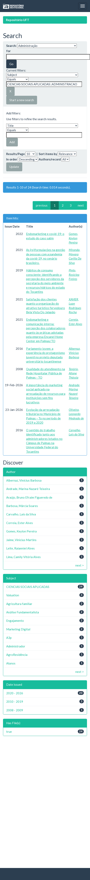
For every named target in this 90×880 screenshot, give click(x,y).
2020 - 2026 (14, 693)
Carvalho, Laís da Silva (21, 514)
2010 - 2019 (14, 701)
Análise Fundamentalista (22, 612)
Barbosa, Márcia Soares (22, 506)
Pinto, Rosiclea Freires (74, 274)
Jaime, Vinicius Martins (21, 540)
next (81, 205)
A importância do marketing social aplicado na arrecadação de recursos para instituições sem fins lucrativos (45, 393)
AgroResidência (16, 654)
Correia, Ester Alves (19, 523)
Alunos (10, 663)
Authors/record (50, 159)
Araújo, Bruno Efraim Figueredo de (29, 497)
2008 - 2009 (14, 710)
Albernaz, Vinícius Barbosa (74, 353)
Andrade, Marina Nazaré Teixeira (28, 489)
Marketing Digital (18, 629)
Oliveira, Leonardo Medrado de (76, 414)
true (9, 731)
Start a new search (21, 100)
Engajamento (15, 620)
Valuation (12, 595)
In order (11, 159)
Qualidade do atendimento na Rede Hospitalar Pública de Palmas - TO (45, 373)
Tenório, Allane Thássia (74, 373)
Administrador (15, 646)
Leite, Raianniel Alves (20, 548)
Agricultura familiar (19, 604)
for (8, 51)
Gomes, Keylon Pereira (73, 238)
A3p (9, 637)
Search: (11, 45)
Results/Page (15, 154)
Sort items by (48, 154)
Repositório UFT (17, 20)
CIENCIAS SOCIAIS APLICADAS (27, 587)
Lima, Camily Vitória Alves (23, 557)
